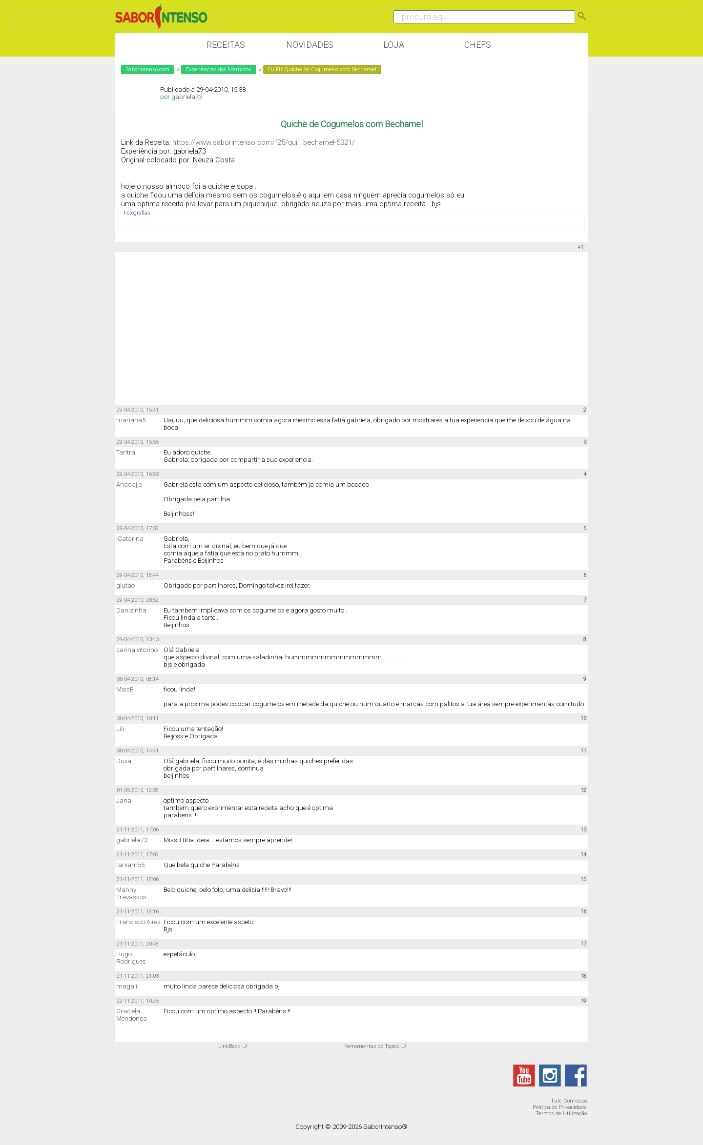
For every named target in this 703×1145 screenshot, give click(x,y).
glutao (125, 585)
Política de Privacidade (560, 1107)
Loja (393, 44)
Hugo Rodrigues (131, 957)
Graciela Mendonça (131, 1014)
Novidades (309, 44)
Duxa (123, 761)
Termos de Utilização (561, 1113)
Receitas (226, 44)
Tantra (125, 452)
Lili (120, 728)
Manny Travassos (131, 893)
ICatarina (130, 538)
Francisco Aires (138, 922)
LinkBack (229, 1046)
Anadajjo (129, 484)
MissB (125, 689)
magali (126, 986)
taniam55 (130, 865)
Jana (123, 800)
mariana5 (130, 420)
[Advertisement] (351, 327)
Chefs (477, 44)
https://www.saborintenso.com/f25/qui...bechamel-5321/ (263, 142)
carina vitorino (137, 649)
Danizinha (131, 610)
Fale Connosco (569, 1101)
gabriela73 (186, 96)
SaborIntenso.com (147, 69)
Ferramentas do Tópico (371, 1046)
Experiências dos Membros (218, 69)
